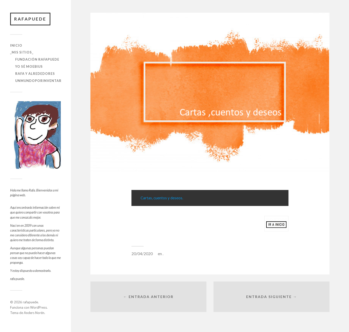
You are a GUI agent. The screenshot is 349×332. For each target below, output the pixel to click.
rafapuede (30, 19)
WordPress (38, 307)
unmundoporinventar (38, 81)
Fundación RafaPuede (37, 59)
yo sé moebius (29, 66)
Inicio (16, 45)
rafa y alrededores (35, 74)
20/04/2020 (142, 253)
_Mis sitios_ (21, 52)
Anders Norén (34, 313)
